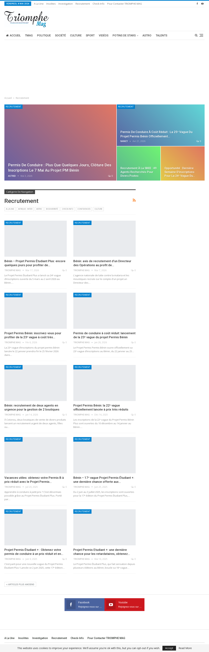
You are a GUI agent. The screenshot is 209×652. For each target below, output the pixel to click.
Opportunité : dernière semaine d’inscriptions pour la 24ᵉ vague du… (179, 171)
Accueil (13, 35)
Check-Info (98, 3)
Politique (44, 35)
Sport (90, 35)
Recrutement (83, 3)
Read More (185, 648)
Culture (76, 35)
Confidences (83, 209)
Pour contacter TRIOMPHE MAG (124, 3)
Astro (146, 35)
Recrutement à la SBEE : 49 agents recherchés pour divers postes (138, 171)
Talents (161, 35)
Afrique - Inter (25, 209)
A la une (39, 3)
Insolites (51, 3)
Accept (169, 648)
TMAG (29, 35)
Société (60, 35)
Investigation (65, 3)
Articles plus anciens (20, 584)
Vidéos (103, 35)
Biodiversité (52, 209)
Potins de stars (124, 35)
